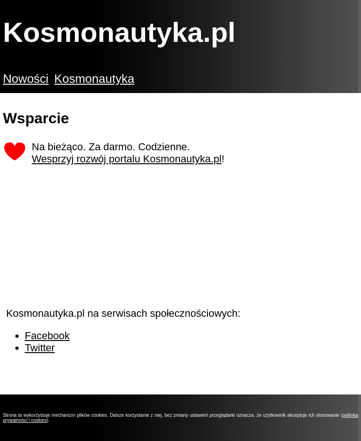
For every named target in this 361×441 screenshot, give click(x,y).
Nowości (25, 79)
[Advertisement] (76, 244)
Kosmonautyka (94, 79)
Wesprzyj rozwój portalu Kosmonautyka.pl (126, 159)
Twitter (40, 348)
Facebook (47, 335)
